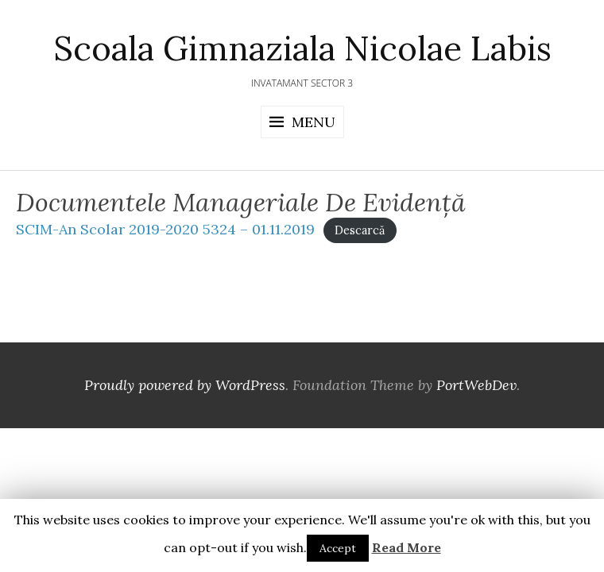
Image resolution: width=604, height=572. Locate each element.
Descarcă (360, 230)
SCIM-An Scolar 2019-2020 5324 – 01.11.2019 (165, 229)
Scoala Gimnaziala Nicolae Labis (302, 48)
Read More (406, 547)
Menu (313, 122)
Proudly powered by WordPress (184, 385)
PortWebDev (476, 385)
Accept (337, 548)
